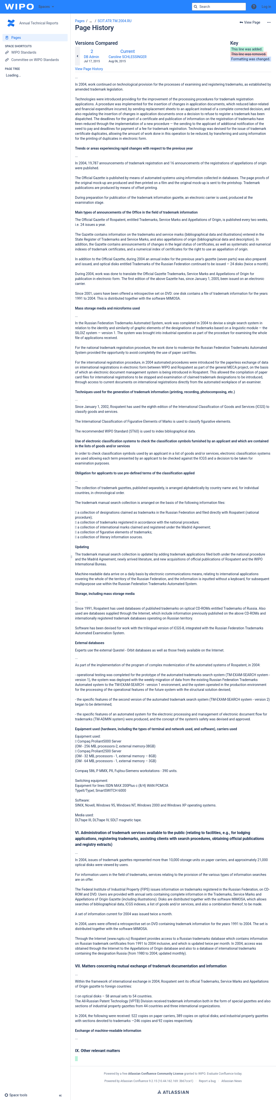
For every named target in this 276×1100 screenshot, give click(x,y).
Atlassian (173, 1092)
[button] (253, 7)
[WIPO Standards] (35, 52)
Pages (80, 21)
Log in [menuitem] (266, 7)
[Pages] (35, 37)
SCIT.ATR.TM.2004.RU (115, 21)
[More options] (269, 22)
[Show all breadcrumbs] (90, 21)
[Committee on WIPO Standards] (35, 59)
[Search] (196, 7)
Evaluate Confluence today (224, 1073)
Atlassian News (231, 1081)
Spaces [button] (44, 7)
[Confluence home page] (19, 7)
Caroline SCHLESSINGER (127, 57)
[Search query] (219, 7)
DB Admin (91, 57)
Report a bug (207, 1081)
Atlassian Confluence (134, 1081)
